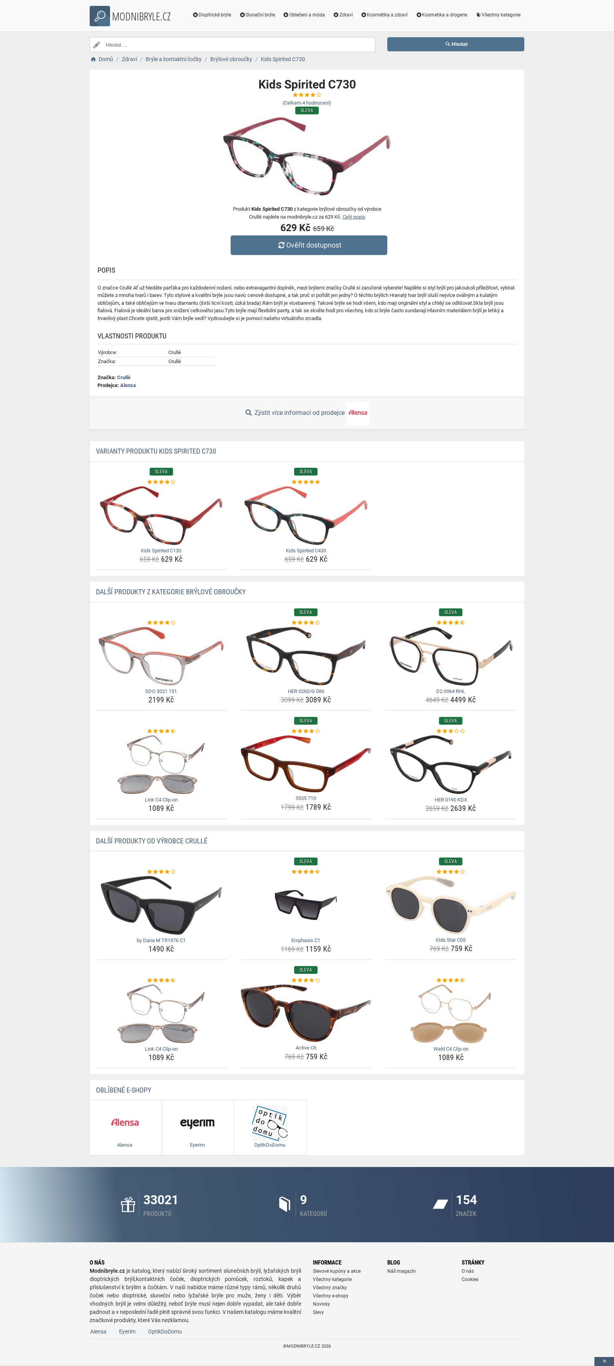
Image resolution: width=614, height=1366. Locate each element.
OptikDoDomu (165, 1331)
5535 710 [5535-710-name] (306, 798)
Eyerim (127, 1331)
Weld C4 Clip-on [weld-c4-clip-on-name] (450, 1049)
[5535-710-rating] (306, 731)
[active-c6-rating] (306, 980)
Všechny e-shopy (331, 1296)
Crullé (123, 377)
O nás (468, 1271)
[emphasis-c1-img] (306, 905)
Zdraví (343, 15)
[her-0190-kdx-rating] (451, 731)
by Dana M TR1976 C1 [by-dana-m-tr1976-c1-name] (161, 940)
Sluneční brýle (257, 15)
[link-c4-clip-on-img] (161, 764)
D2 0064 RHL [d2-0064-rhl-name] (450, 691)
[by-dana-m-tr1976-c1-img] (161, 905)
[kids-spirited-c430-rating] (306, 482)
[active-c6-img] (306, 1013)
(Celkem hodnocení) (307, 103)
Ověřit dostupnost (308, 245)
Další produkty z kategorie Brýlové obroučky (171, 592)
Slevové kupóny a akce (337, 1271)
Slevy (318, 1312)
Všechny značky (330, 1287)
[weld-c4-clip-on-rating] (451, 980)
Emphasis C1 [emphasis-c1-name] (305, 940)
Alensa (128, 385)
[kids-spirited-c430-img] (306, 515)
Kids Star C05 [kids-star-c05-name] (451, 940)
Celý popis (354, 217)
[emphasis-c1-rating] (306, 872)
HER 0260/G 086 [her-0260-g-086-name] (306, 691)
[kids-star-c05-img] (451, 905)
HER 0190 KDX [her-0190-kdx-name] (451, 800)
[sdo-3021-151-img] (161, 656)
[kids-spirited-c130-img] (161, 515)
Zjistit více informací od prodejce (307, 413)
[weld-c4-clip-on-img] (451, 1013)
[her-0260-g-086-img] (306, 656)
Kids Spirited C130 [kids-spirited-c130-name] (161, 551)
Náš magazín (401, 1271)
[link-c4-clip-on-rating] (161, 731)
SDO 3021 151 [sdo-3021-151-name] (161, 691)
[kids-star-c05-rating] (451, 872)
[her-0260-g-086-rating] (306, 623)
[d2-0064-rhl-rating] (451, 623)
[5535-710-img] (306, 764)
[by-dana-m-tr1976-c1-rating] (161, 872)
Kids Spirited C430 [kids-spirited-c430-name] (306, 551)
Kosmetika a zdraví (384, 15)
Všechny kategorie (497, 15)
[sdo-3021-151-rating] (161, 623)
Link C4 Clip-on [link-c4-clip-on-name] (161, 800)
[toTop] (604, 1361)
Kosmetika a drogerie (441, 15)
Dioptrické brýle (211, 15)
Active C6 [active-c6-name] (306, 1048)
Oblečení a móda (304, 15)
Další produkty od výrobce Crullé (152, 841)
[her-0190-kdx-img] (451, 764)
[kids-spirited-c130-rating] (161, 482)
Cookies (470, 1279)
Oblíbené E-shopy (123, 1090)
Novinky (321, 1304)
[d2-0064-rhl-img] (451, 656)
